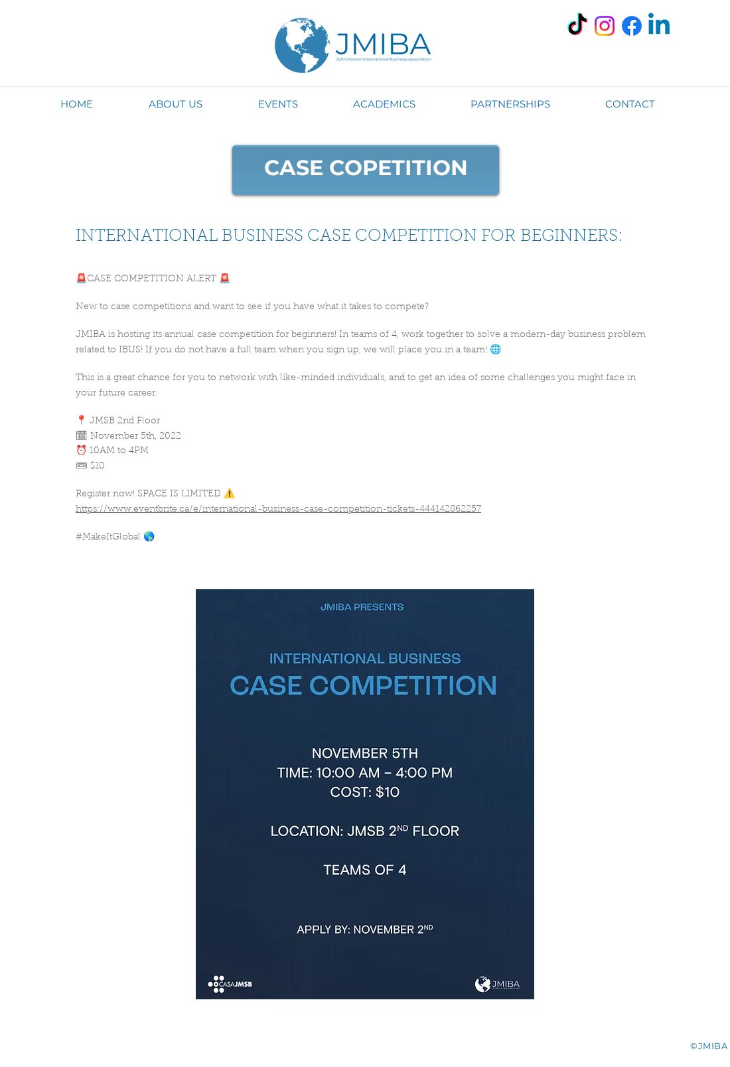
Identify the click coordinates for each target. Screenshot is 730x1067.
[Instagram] (604, 26)
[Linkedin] (659, 26)
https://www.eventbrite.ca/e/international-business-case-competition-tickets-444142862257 (278, 509)
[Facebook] (632, 26)
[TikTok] (577, 26)
